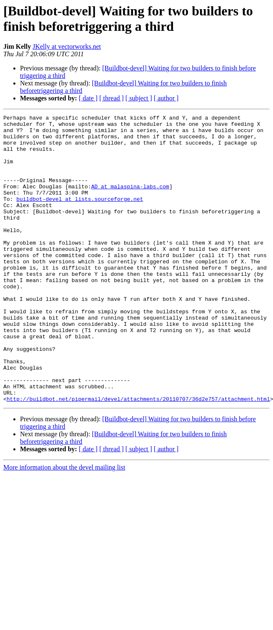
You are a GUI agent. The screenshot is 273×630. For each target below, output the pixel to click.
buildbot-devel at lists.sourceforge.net (79, 216)
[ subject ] (138, 98)
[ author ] (166, 98)
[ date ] (88, 98)
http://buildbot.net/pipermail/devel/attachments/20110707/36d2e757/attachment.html (138, 456)
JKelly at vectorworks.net (67, 46)
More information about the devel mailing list (64, 524)
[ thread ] (111, 98)
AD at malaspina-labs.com (130, 201)
